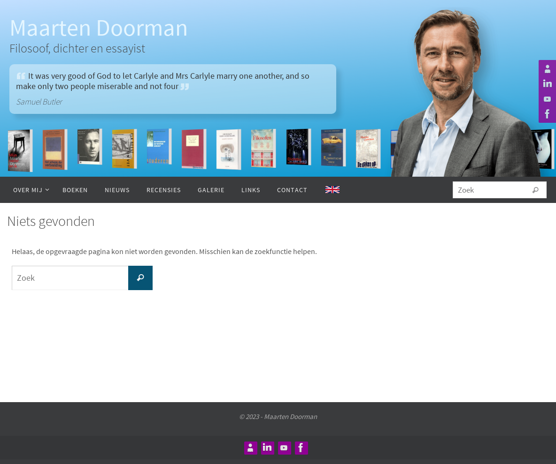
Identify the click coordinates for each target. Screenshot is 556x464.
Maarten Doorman (98, 27)
